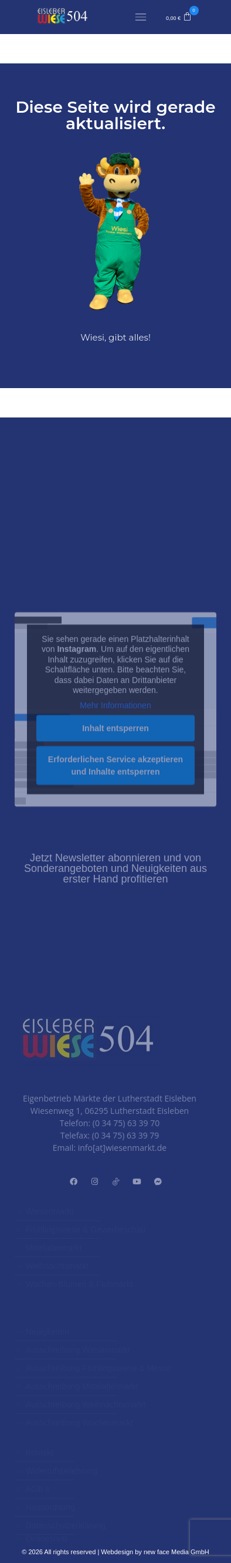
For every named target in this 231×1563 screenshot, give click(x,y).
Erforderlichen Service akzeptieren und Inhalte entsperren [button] (115, 837)
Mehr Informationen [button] (115, 777)
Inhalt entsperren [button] (115, 800)
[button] (179, 17)
